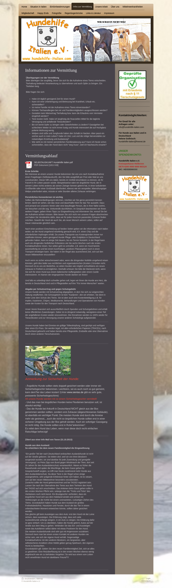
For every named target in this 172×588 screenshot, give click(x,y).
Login (148, 578)
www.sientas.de (75, 392)
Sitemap (39, 579)
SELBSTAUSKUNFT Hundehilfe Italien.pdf (53, 162)
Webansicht (145, 581)
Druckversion (28, 579)
